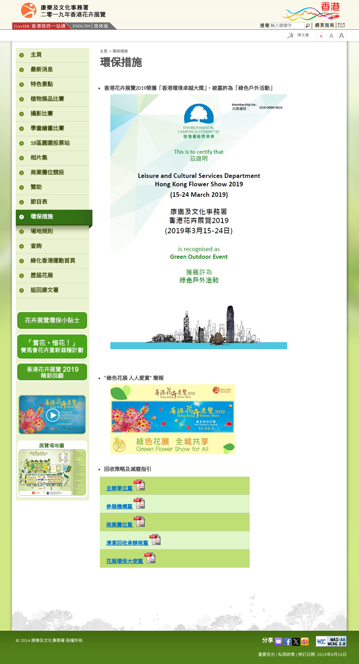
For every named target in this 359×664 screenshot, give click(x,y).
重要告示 (266, 654)
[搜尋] (287, 25)
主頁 (104, 51)
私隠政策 (286, 654)
